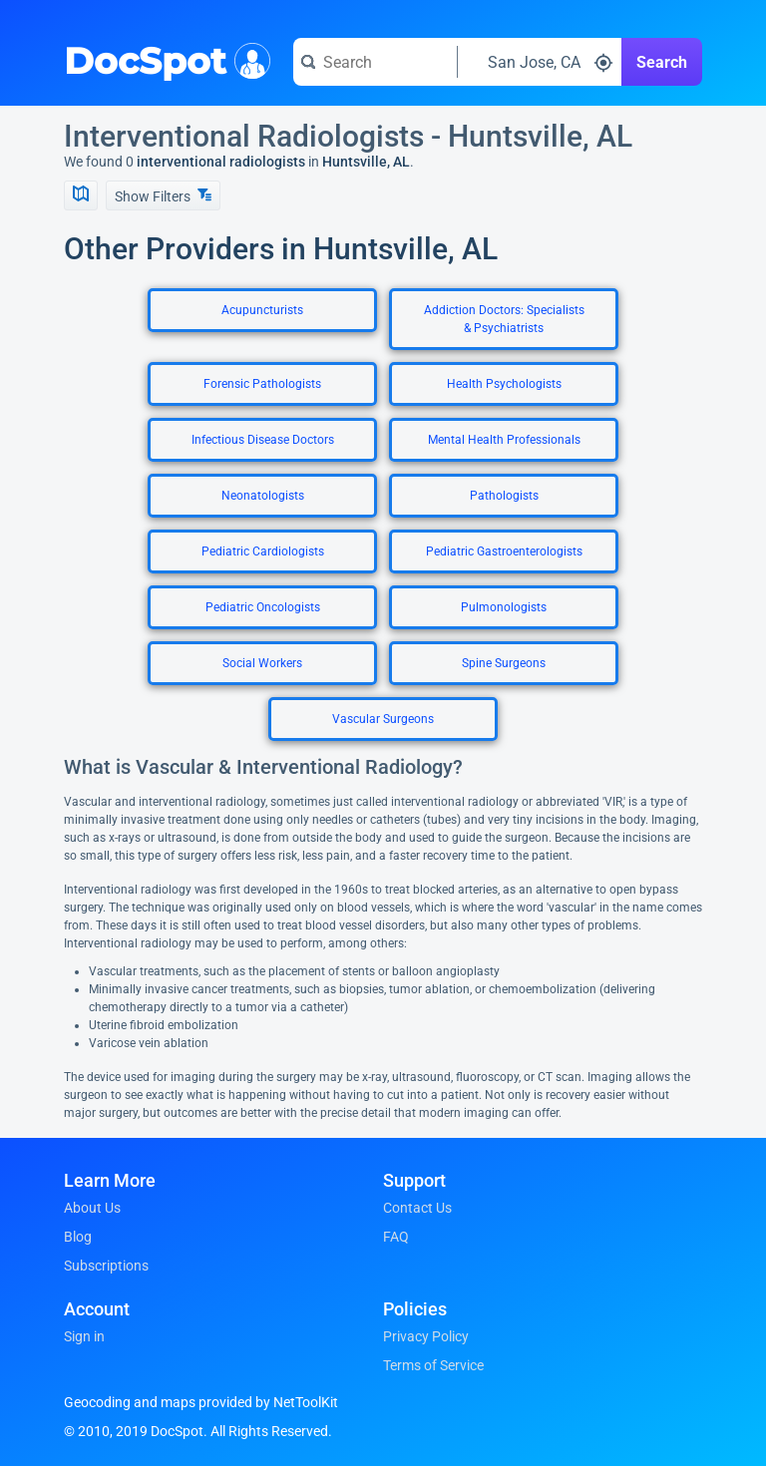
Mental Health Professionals (504, 440)
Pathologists (504, 496)
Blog (78, 1237)
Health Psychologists (504, 384)
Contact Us (417, 1208)
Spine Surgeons (504, 663)
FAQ (396, 1237)
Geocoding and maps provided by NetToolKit (201, 1402)
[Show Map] (81, 195)
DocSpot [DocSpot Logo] (163, 59)
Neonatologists (262, 496)
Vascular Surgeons (383, 719)
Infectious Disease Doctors (263, 440)
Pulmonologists (504, 607)
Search (661, 62)
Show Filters (163, 195)
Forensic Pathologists (262, 384)
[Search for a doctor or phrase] (375, 62)
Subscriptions (106, 1266)
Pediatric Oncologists (262, 607)
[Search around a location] (539, 62)
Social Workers (262, 663)
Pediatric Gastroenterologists (504, 551)
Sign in (84, 1336)
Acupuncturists (262, 310)
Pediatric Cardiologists (262, 551)
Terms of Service (433, 1365)
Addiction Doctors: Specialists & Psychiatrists (504, 319)
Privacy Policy (426, 1336)
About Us (92, 1208)
